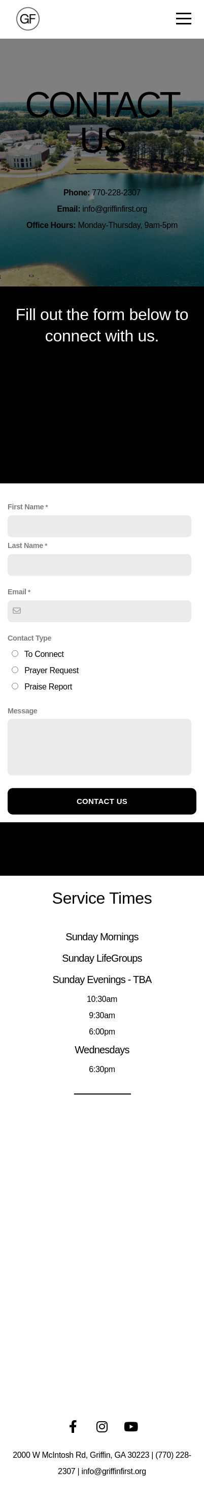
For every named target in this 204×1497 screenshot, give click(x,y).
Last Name (25, 605)
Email (17, 652)
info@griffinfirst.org (113, 1471)
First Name (26, 567)
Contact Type (29, 698)
